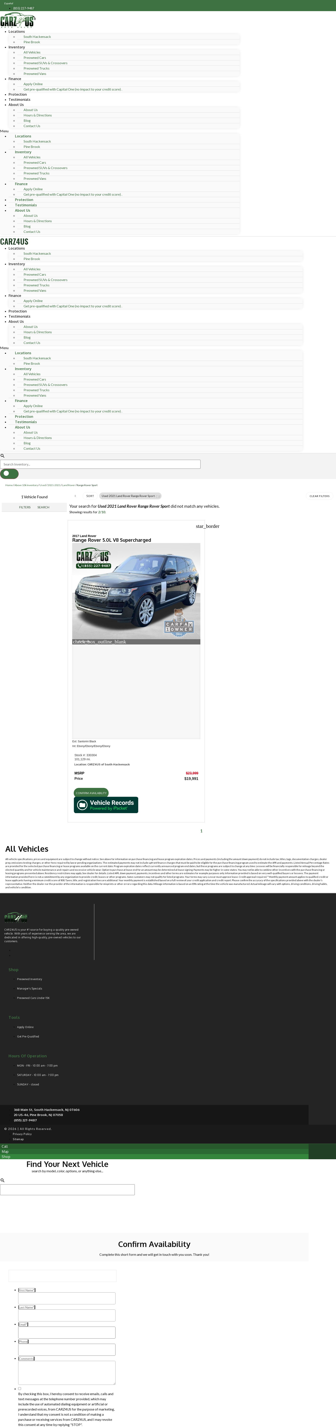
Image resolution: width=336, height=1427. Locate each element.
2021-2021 (54, 485)
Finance (15, 79)
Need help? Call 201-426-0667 (154, 1421)
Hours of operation (28, 953)
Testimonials (19, 99)
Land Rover (68, 485)
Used (43, 485)
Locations (17, 31)
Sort (90, 496)
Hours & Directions (38, 115)
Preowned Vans (35, 73)
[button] (120, 131)
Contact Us (32, 126)
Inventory (17, 47)
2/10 (101, 512)
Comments (25, 1354)
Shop (13, 867)
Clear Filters (320, 496)
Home (9, 485)
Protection (18, 94)
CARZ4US (14, 241)
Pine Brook (32, 42)
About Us (16, 105)
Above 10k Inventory (26, 485)
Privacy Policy (87, 1392)
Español (8, 3)
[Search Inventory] (100, 464)
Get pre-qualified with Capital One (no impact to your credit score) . (73, 89)
